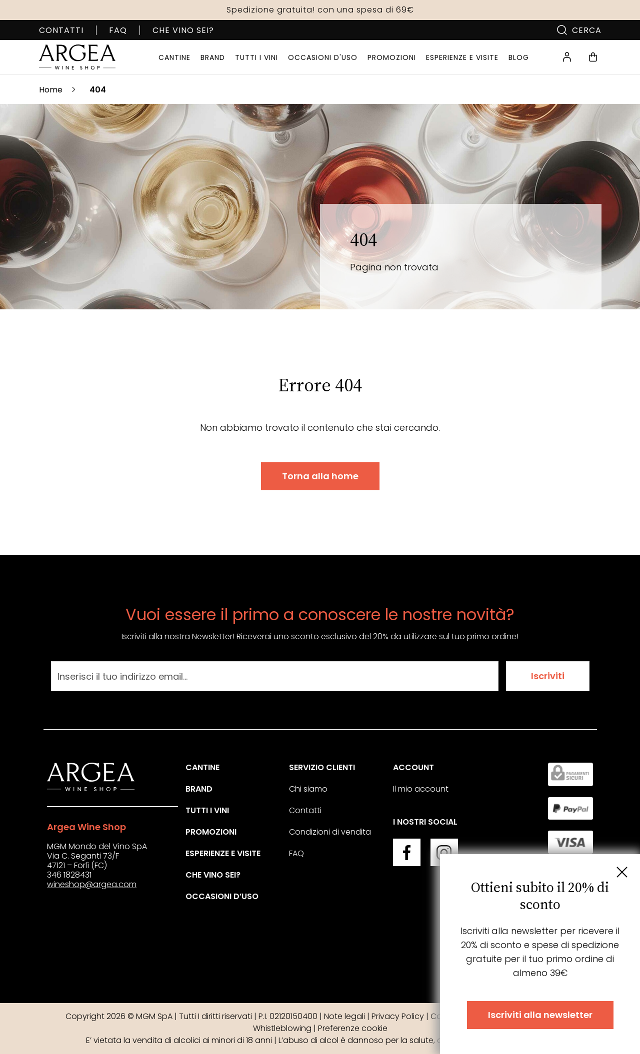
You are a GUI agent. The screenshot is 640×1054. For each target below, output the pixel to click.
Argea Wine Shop (86, 827)
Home (50, 89)
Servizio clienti (322, 767)
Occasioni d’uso (222, 896)
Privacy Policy (398, 1016)
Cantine (203, 767)
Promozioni (211, 832)
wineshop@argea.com (91, 884)
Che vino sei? (183, 30)
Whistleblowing (282, 1028)
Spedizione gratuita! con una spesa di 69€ (320, 9)
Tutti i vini (207, 810)
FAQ (118, 30)
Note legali (344, 1016)
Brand (199, 789)
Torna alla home (320, 476)
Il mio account (420, 789)
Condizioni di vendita (330, 832)
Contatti (61, 30)
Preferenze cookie (353, 1028)
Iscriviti (547, 676)
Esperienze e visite (223, 853)
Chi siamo (308, 789)
